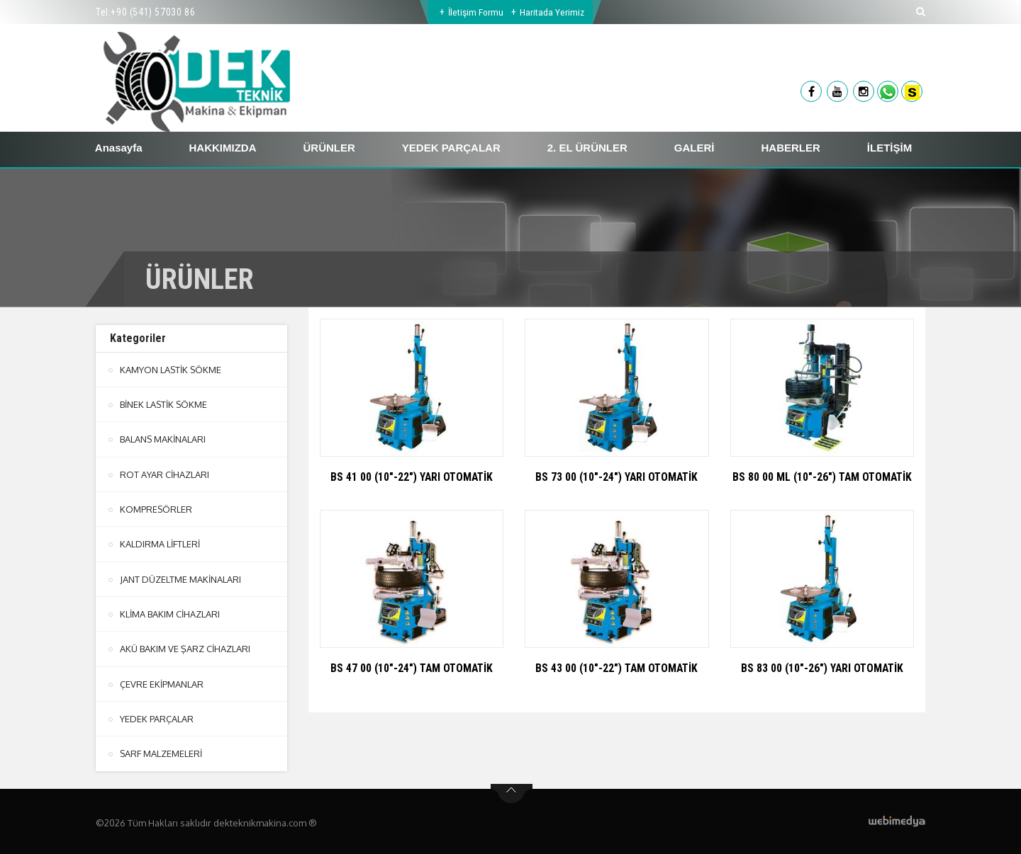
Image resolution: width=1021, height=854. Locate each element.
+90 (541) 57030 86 (153, 12)
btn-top (511, 791)
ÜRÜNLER (329, 148)
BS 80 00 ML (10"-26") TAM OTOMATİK (822, 477)
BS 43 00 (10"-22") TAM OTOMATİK (616, 668)
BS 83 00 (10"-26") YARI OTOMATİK (822, 668)
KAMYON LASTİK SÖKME (171, 369)
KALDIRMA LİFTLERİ (160, 543)
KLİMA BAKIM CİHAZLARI (170, 612)
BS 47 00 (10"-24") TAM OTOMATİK (411, 668)
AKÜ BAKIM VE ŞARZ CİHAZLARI (185, 647)
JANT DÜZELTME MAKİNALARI (180, 577)
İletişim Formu (475, 12)
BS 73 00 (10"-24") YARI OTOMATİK (617, 477)
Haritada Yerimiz (553, 12)
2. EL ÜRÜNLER (587, 148)
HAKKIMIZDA (223, 148)
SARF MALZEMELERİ (161, 751)
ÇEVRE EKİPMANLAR (161, 682)
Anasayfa (119, 148)
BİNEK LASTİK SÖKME (164, 404)
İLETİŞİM (889, 148)
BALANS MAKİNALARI (163, 439)
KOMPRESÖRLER (156, 508)
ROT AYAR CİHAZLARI (164, 473)
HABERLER (790, 148)
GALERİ (694, 148)
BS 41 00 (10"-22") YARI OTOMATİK (412, 477)
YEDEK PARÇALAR (451, 148)
